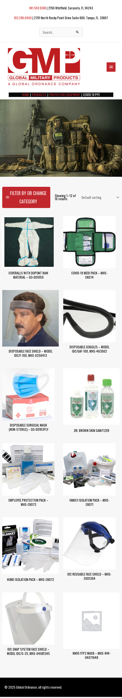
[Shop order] (99, 199)
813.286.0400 (22, 17)
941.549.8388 (37, 8)
